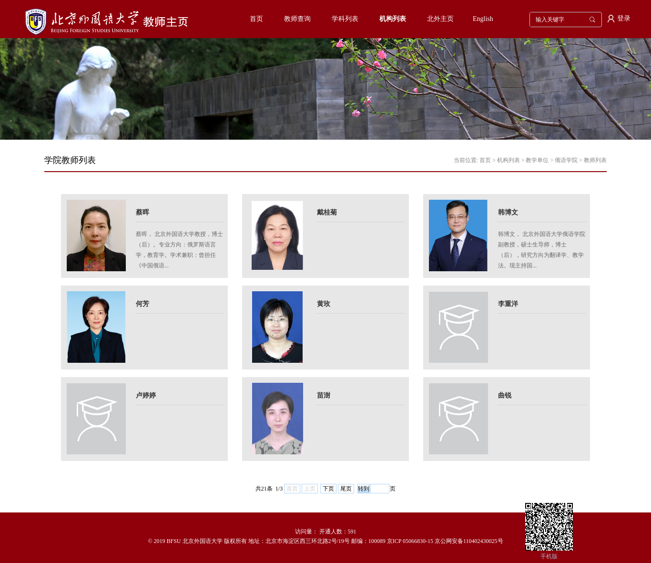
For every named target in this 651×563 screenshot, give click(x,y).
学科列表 (345, 18)
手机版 (549, 556)
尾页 (346, 488)
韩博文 (508, 212)
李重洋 (508, 303)
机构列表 (392, 18)
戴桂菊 (327, 212)
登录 (624, 18)
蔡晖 (142, 212)
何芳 (142, 303)
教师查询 (297, 18)
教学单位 (537, 160)
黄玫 (323, 303)
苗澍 (323, 395)
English (483, 18)
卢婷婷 (146, 395)
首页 (256, 18)
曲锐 (504, 395)
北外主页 (440, 18)
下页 (328, 488)
